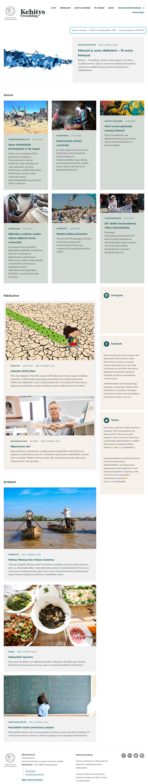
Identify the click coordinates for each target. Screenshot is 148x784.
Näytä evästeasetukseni (32, 780)
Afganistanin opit (20, 446)
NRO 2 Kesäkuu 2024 (108, 45)
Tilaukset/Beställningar (129, 8)
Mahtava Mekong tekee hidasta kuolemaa (31, 559)
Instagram (113, 295)
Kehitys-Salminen (82, 8)
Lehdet (111, 8)
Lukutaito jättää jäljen (23, 371)
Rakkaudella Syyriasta (20, 657)
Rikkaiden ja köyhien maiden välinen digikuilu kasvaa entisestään (24, 238)
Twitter (111, 420)
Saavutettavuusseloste (34, 774)
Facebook (113, 344)
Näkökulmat (65, 8)
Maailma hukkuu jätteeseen (72, 233)
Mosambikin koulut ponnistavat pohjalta (31, 727)
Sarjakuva (28, 366)
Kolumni (34, 441)
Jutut (53, 8)
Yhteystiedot (138, 12)
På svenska (99, 8)
